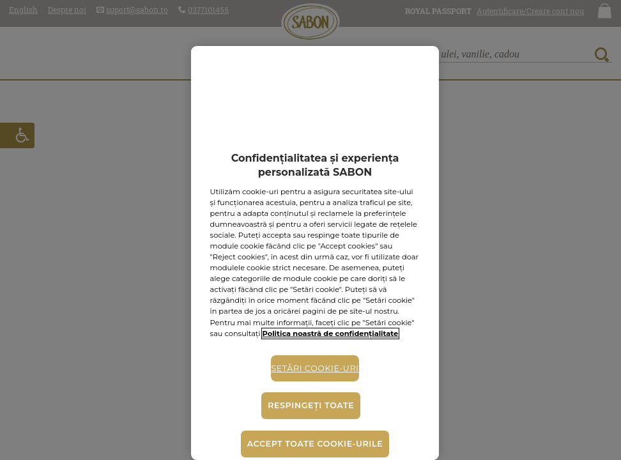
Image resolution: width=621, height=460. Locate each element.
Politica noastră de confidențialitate (331, 333)
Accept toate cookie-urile (315, 443)
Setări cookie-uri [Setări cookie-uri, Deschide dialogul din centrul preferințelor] (314, 368)
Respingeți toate (311, 405)
